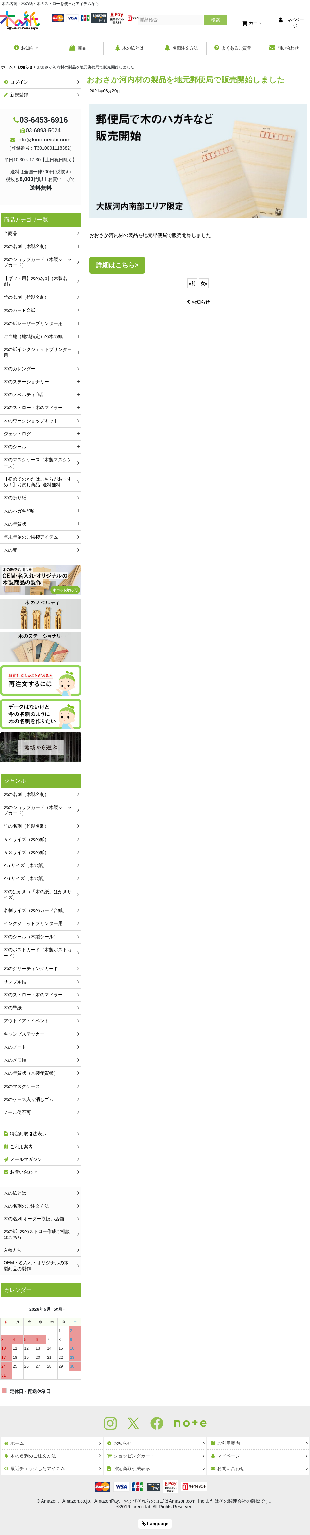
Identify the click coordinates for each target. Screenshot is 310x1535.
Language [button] (155, 1523)
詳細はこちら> (117, 265)
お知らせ (198, 302)
